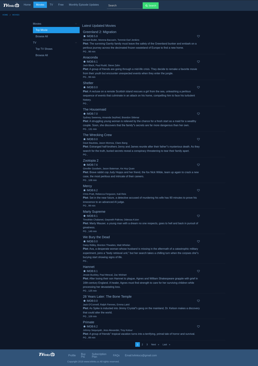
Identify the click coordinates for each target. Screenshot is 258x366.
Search (150, 5)
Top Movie (42, 30)
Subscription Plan (99, 355)
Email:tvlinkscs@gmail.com (141, 355)
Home (27, 4)
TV (51, 4)
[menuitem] (55, 30)
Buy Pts (83, 355)
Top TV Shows (44, 48)
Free (61, 4)
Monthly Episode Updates (84, 4)
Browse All (42, 36)
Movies (40, 4)
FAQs (116, 355)
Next (156, 344)
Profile (72, 355)
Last (167, 344)
